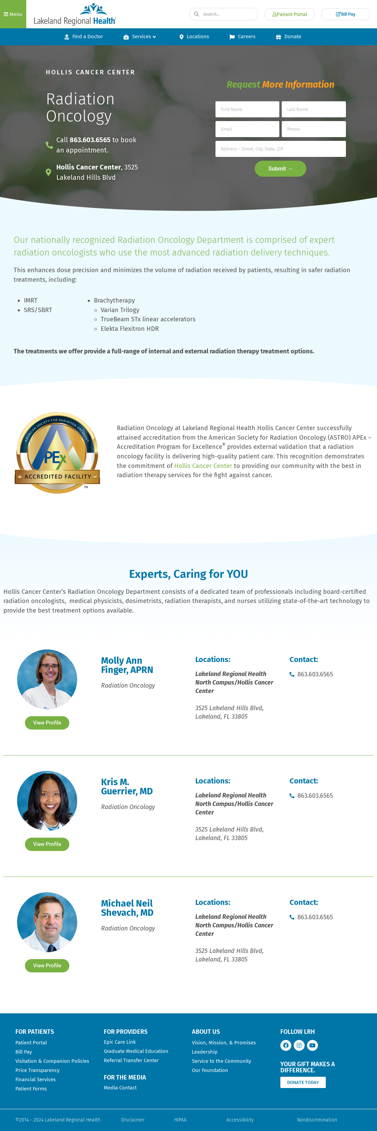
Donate (288, 36)
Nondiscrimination (317, 1120)
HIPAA (180, 1120)
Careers (242, 36)
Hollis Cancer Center (203, 466)
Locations (194, 36)
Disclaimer (132, 1120)
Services (140, 36)
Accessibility (240, 1120)
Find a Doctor (84, 36)
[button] (13, 14)
